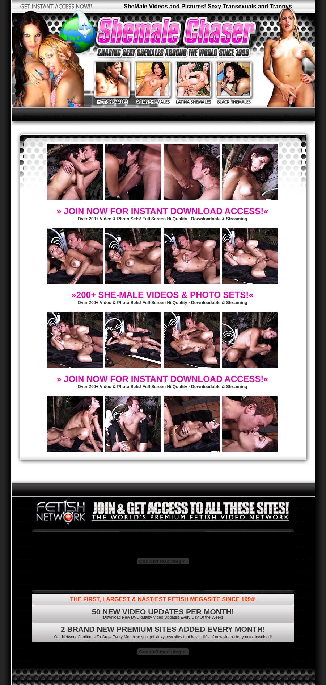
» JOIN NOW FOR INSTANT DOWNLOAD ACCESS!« (162, 211)
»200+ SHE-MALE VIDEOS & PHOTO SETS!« (162, 295)
